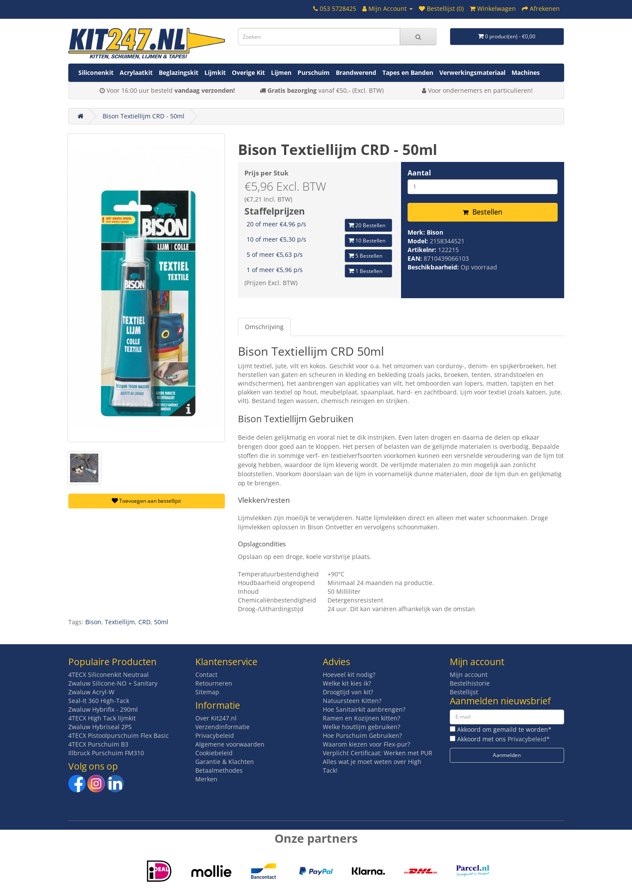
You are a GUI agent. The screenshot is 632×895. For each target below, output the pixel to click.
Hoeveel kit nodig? (349, 674)
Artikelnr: (423, 250)
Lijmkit (215, 72)
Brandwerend (356, 72)
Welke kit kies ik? (347, 683)
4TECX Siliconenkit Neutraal (108, 674)
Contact (206, 674)
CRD (144, 622)
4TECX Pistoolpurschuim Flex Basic (118, 735)
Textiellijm (120, 622)
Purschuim (314, 72)
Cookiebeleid (214, 753)
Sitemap (207, 692)
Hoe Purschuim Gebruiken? (362, 735)
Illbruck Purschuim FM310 (106, 753)
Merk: (417, 232)
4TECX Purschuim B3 (98, 744)
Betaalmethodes (219, 770)
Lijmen (281, 72)
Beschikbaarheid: (434, 267)
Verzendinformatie (222, 727)
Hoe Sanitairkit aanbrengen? (364, 709)
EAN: (416, 258)
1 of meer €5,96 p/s (275, 270)
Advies (336, 662)
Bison (435, 232)
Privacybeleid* (529, 739)
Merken (206, 779)
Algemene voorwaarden (229, 744)
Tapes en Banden (407, 72)
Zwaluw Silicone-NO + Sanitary (112, 683)
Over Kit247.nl (216, 718)
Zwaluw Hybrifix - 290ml (103, 709)
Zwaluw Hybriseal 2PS (100, 727)
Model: (419, 241)
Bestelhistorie (470, 683)
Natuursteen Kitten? (352, 700)
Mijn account (469, 674)
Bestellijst (464, 692)
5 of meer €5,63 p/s (275, 254)
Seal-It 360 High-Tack (98, 700)
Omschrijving (264, 327)
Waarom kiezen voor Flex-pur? (366, 744)
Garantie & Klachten (224, 761)
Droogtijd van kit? (348, 692)
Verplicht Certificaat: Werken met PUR (377, 753)
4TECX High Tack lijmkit (102, 718)
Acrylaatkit (136, 72)
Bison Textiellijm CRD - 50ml (143, 116)
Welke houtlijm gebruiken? (361, 727)
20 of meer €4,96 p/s (276, 224)
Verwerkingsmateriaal (472, 72)
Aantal (419, 172)
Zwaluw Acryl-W (91, 692)
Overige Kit (248, 72)
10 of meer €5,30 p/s (276, 239)
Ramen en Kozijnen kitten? (361, 718)
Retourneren (213, 683)
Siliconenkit (96, 72)
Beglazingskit (178, 72)
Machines (526, 72)
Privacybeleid (214, 735)
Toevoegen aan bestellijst (146, 501)
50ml (161, 622)
